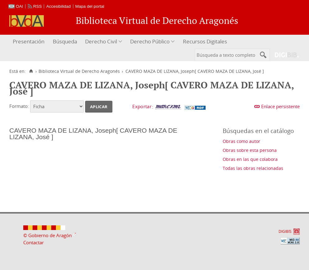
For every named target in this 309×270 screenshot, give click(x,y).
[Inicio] (31, 71)
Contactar (33, 242)
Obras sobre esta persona (250, 150)
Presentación (28, 41)
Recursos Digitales (205, 41)
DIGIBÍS (285, 231)
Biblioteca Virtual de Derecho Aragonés (79, 71)
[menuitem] (29, 42)
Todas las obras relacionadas (253, 168)
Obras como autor (241, 141)
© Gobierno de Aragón (47, 235)
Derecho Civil (101, 41)
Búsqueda (65, 41)
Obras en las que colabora (250, 159)
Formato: (19, 106)
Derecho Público (150, 41)
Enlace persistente (280, 106)
